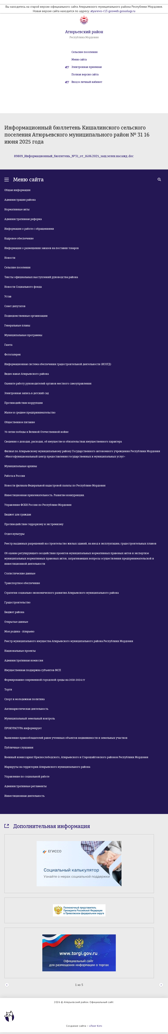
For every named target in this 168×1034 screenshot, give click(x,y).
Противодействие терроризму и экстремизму (33, 524)
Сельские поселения (84, 52)
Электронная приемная (86, 67)
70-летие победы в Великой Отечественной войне (36, 431)
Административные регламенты (25, 786)
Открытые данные (16, 621)
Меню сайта (79, 59)
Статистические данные (19, 573)
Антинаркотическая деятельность (26, 708)
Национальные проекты (20, 650)
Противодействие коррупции (23, 402)
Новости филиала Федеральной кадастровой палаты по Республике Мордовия (54, 485)
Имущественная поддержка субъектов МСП (32, 670)
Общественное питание (19, 422)
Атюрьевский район (84, 31)
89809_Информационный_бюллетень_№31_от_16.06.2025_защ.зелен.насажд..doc (74, 156)
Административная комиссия (23, 660)
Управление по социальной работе (26, 776)
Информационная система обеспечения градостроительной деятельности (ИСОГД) (57, 364)
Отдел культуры (14, 533)
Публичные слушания (18, 747)
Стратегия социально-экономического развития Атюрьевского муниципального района (61, 592)
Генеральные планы (17, 325)
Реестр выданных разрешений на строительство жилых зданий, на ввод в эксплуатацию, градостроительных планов (80, 543)
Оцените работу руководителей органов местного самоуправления (47, 383)
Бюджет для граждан (17, 514)
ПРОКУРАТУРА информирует (23, 728)
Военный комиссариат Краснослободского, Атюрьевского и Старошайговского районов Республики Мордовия (76, 757)
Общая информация (17, 190)
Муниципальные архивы (20, 466)
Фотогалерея (12, 354)
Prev (6, 985)
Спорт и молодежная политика (24, 699)
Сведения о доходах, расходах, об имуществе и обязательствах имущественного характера (63, 441)
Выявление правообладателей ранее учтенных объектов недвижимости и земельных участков (65, 737)
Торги (8, 689)
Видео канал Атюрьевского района (26, 373)
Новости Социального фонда (23, 286)
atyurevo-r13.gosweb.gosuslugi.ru (112, 11)
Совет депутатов (14, 306)
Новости (9, 257)
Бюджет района (14, 612)
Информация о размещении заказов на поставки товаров (41, 248)
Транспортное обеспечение (22, 583)
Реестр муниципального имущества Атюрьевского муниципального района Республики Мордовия (68, 641)
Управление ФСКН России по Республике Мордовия (37, 504)
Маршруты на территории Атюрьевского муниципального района (47, 766)
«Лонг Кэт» (95, 1025)
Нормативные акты (17, 209)
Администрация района (20, 199)
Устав (7, 296)
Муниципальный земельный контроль (29, 718)
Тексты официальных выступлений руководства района (41, 277)
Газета (8, 344)
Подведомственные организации (26, 315)
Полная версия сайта (84, 74)
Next (161, 985)
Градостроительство (17, 602)
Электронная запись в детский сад (26, 393)
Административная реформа (23, 219)
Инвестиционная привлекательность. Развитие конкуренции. (44, 495)
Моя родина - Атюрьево (19, 631)
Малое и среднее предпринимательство (29, 412)
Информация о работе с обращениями (29, 228)
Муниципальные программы (23, 335)
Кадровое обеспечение (19, 238)
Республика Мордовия (84, 37)
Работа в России (14, 475)
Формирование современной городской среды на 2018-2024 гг (44, 679)
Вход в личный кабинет (86, 82)
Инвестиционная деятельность (24, 795)
